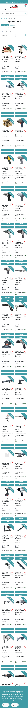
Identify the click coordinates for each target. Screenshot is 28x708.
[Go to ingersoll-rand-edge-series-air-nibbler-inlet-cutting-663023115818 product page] (20, 321)
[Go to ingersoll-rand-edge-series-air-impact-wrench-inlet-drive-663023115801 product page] (7, 210)
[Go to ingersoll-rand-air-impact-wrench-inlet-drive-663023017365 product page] (20, 247)
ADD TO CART (7, 76)
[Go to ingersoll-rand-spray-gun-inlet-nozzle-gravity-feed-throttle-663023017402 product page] (7, 431)
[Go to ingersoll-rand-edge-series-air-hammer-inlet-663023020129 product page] (20, 431)
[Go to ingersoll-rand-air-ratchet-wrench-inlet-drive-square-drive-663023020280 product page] (20, 284)
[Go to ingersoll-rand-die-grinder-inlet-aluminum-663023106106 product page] (7, 652)
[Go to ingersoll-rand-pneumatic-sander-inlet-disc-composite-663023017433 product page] (20, 394)
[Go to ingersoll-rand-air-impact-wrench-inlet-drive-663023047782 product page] (7, 247)
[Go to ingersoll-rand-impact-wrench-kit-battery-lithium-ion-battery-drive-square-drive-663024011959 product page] (7, 505)
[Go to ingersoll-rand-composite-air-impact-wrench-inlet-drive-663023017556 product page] (20, 210)
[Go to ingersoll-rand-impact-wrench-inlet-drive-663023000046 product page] (7, 579)
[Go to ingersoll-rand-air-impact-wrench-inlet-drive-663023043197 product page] (20, 173)
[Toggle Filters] (26, 35)
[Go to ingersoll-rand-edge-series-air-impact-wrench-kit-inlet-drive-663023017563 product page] (7, 542)
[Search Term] (14, 13)
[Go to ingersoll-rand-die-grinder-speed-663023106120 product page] (7, 615)
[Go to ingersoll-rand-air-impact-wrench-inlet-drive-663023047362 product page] (7, 99)
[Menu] (2, 6)
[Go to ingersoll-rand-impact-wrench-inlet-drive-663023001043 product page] (20, 99)
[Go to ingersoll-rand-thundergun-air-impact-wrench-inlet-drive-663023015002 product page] (7, 173)
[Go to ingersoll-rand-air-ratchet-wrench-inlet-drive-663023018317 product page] (7, 394)
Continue (5, 705)
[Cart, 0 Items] (25, 6)
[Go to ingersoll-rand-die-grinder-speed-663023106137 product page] (20, 615)
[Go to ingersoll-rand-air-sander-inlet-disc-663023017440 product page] (7, 357)
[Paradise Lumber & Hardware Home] (14, 6)
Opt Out (15, 705)
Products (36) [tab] (5, 25)
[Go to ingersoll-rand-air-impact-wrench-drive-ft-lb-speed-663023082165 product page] (20, 505)
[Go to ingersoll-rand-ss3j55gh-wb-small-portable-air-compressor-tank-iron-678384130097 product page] (7, 63)
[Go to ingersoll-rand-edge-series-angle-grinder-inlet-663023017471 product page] (20, 652)
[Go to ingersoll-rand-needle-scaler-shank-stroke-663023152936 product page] (20, 542)
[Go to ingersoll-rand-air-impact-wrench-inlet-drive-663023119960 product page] (20, 136)
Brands (5, 18)
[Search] (26, 13)
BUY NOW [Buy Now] (7, 79)
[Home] (1, 18)
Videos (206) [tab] (13, 25)
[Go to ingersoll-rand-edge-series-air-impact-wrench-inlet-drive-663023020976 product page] (7, 284)
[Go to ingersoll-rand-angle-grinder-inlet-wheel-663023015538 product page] (20, 468)
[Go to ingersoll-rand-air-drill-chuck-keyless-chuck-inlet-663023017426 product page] (20, 357)
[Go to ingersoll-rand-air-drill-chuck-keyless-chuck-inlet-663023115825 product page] (7, 321)
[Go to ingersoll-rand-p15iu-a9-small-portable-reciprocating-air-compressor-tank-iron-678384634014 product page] (20, 63)
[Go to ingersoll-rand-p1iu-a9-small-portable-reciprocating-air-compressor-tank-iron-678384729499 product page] (7, 136)
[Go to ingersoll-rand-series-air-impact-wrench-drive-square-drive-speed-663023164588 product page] (7, 468)
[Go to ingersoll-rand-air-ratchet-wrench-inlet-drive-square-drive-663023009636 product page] (20, 579)
